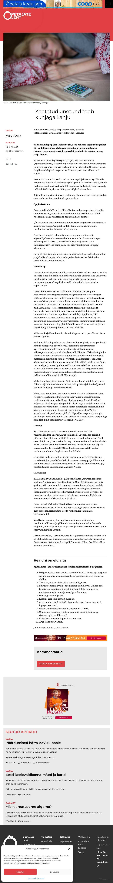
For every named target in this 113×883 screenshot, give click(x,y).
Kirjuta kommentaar (50, 663)
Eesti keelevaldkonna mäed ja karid (36, 775)
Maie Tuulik (13, 135)
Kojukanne (66, 841)
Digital (104, 879)
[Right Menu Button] (109, 4)
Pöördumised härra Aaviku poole (33, 743)
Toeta (81, 852)
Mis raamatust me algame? (29, 807)
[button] (69, 848)
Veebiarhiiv (84, 837)
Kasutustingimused (36, 878)
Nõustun (20, 872)
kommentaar (41, 762)
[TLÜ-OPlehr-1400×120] (70, 638)
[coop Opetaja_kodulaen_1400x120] (53, 4)
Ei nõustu (54, 872)
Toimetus (46, 837)
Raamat (10, 803)
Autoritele (46, 841)
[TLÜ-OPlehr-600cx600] (56, 701)
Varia (9, 130)
